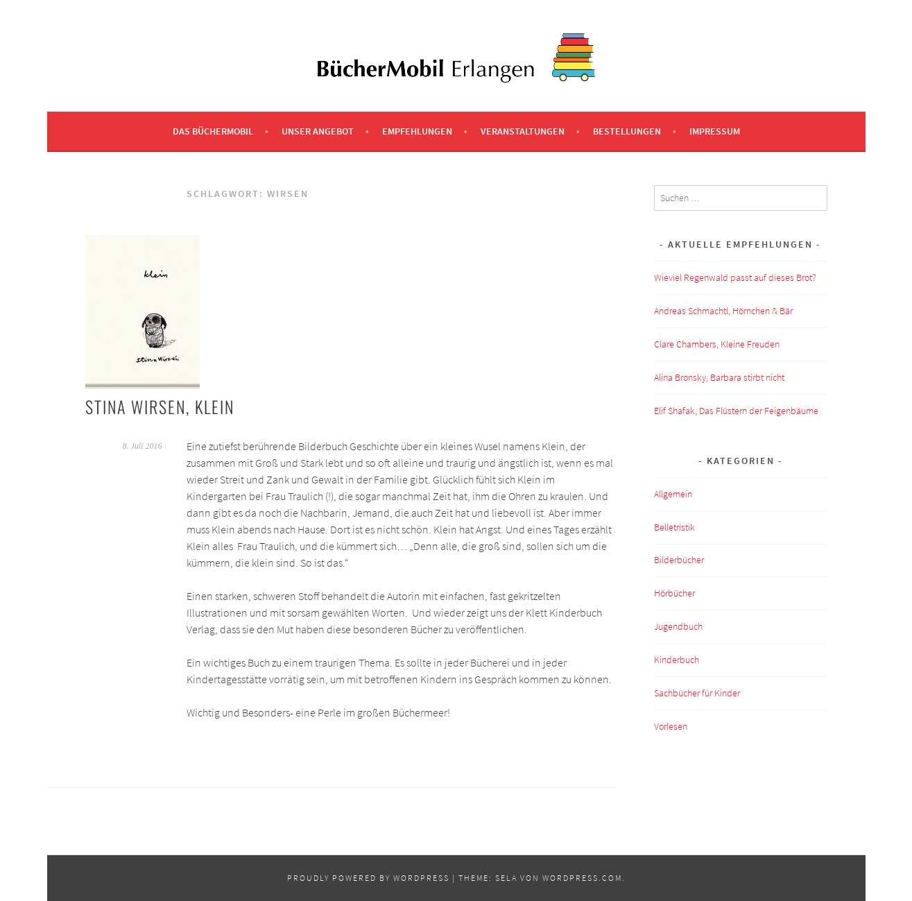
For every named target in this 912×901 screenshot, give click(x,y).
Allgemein (673, 494)
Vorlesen (670, 726)
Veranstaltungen (523, 131)
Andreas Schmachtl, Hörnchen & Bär (723, 310)
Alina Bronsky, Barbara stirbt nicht (719, 377)
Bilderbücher (679, 560)
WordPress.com (582, 878)
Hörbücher (674, 593)
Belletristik (674, 527)
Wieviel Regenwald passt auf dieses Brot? (735, 277)
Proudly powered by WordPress (368, 878)
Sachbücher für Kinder (697, 693)
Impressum (714, 131)
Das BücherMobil (213, 131)
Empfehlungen (417, 131)
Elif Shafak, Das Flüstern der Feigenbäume (736, 410)
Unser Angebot (318, 131)
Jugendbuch (678, 626)
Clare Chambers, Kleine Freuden (717, 344)
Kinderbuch (676, 659)
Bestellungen (627, 131)
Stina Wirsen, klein (159, 406)
